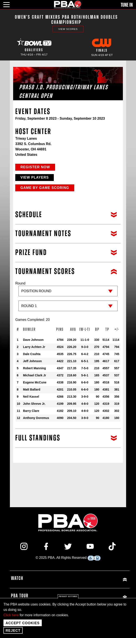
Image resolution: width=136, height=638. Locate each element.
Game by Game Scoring (44, 188)
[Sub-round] (68, 306)
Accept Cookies (23, 623)
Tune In (127, 5)
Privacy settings (68, 596)
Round (68, 298)
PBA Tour (19, 595)
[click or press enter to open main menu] (9, 4)
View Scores (68, 29)
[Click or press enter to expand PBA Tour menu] (99, 597)
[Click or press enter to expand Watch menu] (99, 579)
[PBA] (68, 4)
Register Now (35, 167)
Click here (11, 615)
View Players (34, 177)
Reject (13, 630)
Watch (17, 578)
